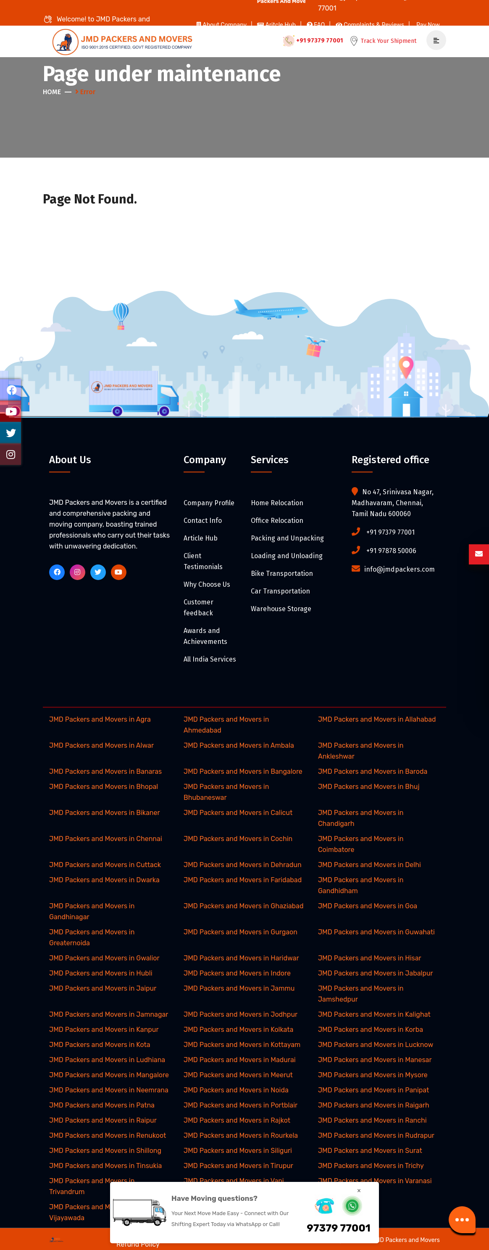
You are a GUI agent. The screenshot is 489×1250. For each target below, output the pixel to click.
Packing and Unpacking (287, 538)
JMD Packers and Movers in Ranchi (372, 1120)
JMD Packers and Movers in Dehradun (243, 865)
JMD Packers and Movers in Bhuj (368, 787)
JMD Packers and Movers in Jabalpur (375, 973)
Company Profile (209, 503)
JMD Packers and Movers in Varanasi (375, 1181)
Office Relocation (277, 521)
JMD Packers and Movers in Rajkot (237, 1120)
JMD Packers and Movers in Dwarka (104, 880)
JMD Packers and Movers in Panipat (373, 1090)
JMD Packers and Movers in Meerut (238, 1075)
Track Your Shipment (382, 41)
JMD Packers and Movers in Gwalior (104, 958)
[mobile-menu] (433, 41)
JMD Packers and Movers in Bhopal (103, 787)
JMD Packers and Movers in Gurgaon (240, 932)
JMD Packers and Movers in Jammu (239, 988)
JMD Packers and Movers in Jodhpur (240, 1014)
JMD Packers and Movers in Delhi (369, 865)
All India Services (210, 659)
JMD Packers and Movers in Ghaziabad (243, 906)
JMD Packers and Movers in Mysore (373, 1075)
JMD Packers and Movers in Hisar (369, 958)
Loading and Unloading (287, 556)
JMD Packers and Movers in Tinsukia (105, 1166)
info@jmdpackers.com (399, 569)
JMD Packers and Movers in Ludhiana (107, 1060)
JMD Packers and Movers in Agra (100, 719)
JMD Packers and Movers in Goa (367, 906)
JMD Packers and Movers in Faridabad (243, 880)
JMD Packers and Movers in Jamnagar (108, 1014)
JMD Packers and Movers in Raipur (103, 1120)
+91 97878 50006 (391, 551)
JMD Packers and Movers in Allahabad (377, 719)
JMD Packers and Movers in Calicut (238, 813)
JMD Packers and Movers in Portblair (240, 1105)
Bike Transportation (282, 574)
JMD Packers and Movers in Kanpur (104, 1030)
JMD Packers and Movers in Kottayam (242, 1045)
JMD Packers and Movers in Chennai (105, 839)
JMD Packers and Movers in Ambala (239, 745)
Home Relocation (277, 503)
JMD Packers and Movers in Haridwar (241, 958)
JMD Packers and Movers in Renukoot (107, 1135)
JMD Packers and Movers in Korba (370, 1030)
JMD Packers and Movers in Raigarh (373, 1105)
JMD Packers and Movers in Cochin (238, 839)
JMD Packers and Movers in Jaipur (102, 988)
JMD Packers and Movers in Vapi (234, 1181)
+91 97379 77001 (312, 41)
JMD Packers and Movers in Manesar (375, 1060)
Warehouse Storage (281, 609)
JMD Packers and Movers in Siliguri (238, 1151)
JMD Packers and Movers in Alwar (101, 745)
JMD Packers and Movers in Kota (99, 1045)
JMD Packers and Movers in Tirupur (238, 1166)
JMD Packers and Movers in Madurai (240, 1060)
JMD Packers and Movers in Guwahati (376, 932)
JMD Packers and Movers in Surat (370, 1151)
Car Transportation (280, 591)
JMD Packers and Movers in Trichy (371, 1166)
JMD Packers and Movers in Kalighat (374, 1014)
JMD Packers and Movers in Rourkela (241, 1135)
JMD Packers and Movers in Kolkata (238, 1030)
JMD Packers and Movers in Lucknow (375, 1045)
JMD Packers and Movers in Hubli (100, 973)
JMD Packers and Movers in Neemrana (108, 1090)
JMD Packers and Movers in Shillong (105, 1151)
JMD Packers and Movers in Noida (236, 1090)
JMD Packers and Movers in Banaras (105, 771)
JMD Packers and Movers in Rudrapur (376, 1135)
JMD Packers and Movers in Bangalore (243, 771)
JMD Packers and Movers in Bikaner (104, 813)
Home (52, 92)
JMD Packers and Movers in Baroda (372, 771)
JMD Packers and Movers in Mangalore (109, 1075)
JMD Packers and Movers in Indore (237, 973)
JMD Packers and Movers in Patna (102, 1105)
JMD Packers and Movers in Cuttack (105, 865)
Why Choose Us (207, 584)
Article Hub (201, 538)
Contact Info (203, 521)
